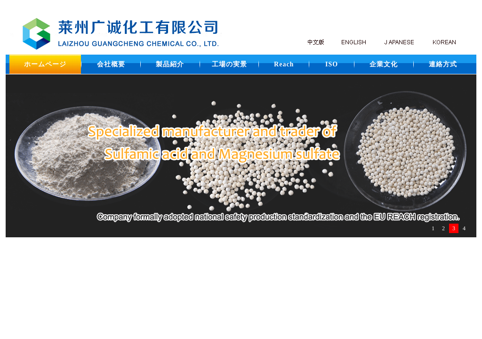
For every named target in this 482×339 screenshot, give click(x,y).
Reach (284, 64)
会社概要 (111, 64)
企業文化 (384, 64)
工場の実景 (229, 64)
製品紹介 (170, 64)
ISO (331, 64)
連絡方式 (443, 64)
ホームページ (45, 64)
